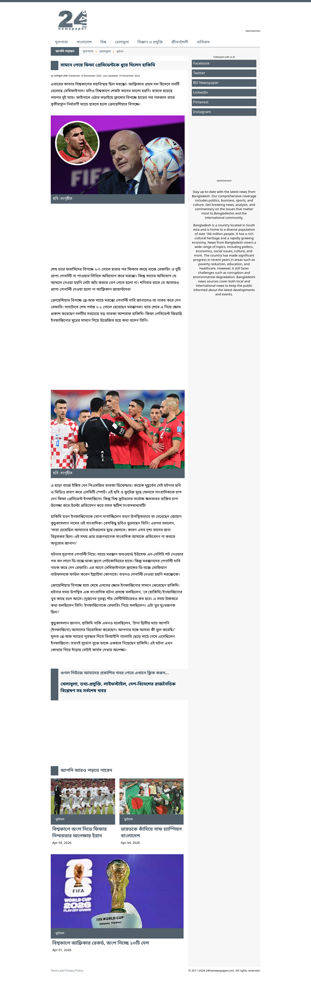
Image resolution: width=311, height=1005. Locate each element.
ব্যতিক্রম (203, 42)
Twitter (199, 73)
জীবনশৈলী (179, 42)
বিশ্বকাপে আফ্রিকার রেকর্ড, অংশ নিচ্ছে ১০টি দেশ (100, 943)
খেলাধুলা (122, 42)
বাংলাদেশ (84, 42)
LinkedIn (200, 92)
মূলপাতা (61, 42)
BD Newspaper (206, 82)
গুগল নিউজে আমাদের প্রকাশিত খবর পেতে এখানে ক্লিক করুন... (114, 673)
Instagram (202, 112)
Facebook (201, 63)
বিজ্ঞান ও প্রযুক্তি (150, 42)
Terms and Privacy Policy (67, 971)
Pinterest (200, 102)
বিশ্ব (103, 42)
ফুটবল (60, 819)
